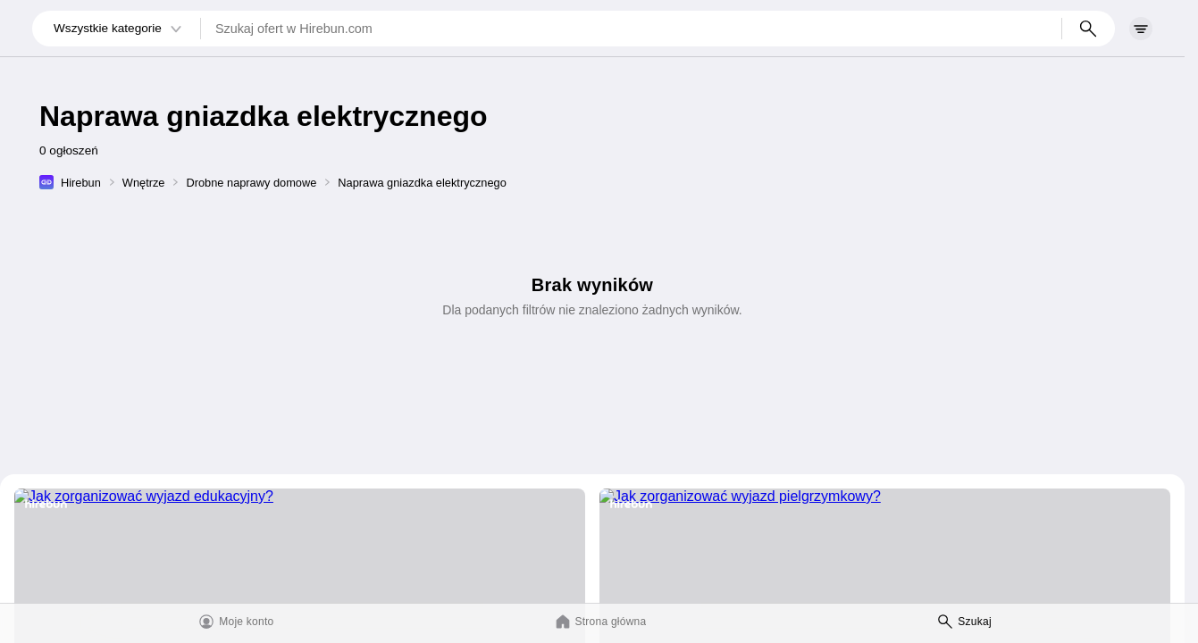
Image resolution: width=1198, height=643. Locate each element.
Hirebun (81, 182)
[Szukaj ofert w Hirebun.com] (631, 28)
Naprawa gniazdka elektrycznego (422, 182)
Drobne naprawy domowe (251, 182)
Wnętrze (143, 182)
